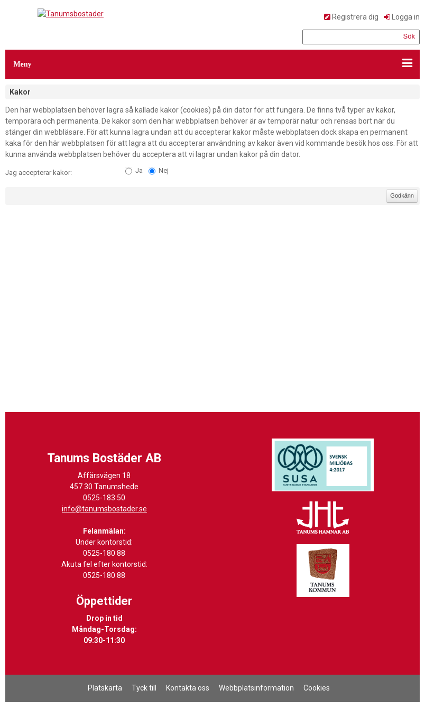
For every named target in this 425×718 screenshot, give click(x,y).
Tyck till (144, 688)
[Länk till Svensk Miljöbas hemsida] (323, 465)
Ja (139, 170)
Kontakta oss (187, 688)
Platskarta (105, 688)
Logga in (406, 17)
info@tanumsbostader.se (104, 509)
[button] (212, 64)
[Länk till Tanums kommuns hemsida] (323, 570)
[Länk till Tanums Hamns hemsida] (323, 517)
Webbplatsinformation (256, 688)
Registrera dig (355, 17)
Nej (164, 170)
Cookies (316, 688)
